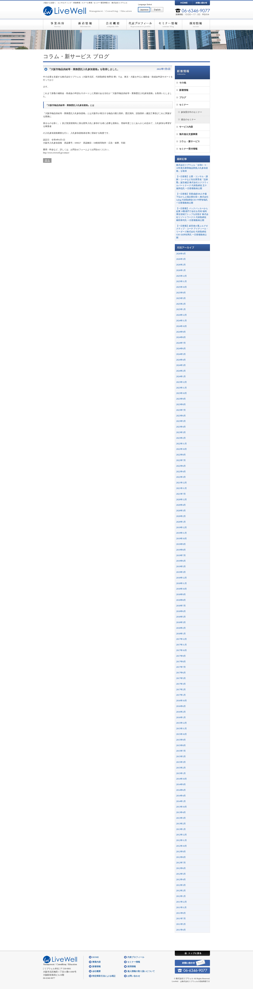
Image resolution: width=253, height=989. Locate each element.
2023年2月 (181, 438)
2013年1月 (181, 829)
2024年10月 (181, 326)
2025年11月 (181, 281)
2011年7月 (181, 918)
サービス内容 (186, 126)
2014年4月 (181, 795)
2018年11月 (181, 583)
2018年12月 (181, 577)
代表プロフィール (140, 24)
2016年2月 (181, 712)
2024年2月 (181, 371)
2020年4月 (181, 505)
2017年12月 (181, 639)
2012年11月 (181, 840)
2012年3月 (181, 885)
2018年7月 (181, 605)
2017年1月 (181, 695)
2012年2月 (181, 890)
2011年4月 (181, 930)
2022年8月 (181, 454)
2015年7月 (181, 751)
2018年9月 (181, 594)
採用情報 (196, 24)
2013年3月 (181, 818)
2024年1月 (181, 376)
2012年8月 (181, 857)
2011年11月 (181, 907)
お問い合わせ (201, 2)
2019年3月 (181, 572)
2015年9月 (181, 740)
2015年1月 (181, 773)
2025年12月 (181, 276)
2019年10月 (181, 538)
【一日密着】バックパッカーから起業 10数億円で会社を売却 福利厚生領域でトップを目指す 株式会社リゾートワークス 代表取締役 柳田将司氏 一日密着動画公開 (192, 214)
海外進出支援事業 (188, 134)
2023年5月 (181, 421)
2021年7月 (181, 494)
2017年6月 (181, 672)
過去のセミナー (188, 119)
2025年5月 (181, 298)
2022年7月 (181, 460)
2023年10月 (181, 393)
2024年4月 (181, 360)
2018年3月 (181, 622)
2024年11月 (181, 320)
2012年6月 (181, 868)
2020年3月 (181, 510)
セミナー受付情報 (188, 148)
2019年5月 (181, 566)
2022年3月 (181, 477)
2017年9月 (181, 656)
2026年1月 (181, 270)
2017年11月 (181, 644)
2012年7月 (181, 862)
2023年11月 (181, 387)
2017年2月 (181, 689)
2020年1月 (181, 522)
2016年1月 (181, 717)
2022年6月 (181, 466)
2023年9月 (181, 399)
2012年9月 (181, 851)
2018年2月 (181, 628)
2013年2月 (181, 823)
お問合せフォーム (78, 149)
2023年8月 (181, 404)
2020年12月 (181, 499)
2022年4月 (181, 471)
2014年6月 (181, 790)
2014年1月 (181, 801)
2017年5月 (181, 678)
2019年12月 (181, 527)
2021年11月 (181, 488)
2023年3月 (181, 432)
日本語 (144, 9)
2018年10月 (181, 589)
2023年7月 (181, 410)
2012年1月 (181, 896)
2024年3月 (181, 365)
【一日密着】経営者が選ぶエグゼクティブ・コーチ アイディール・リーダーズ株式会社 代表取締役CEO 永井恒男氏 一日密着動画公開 (192, 232)
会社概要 (112, 24)
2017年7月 (181, 667)
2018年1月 (181, 633)
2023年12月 (181, 382)
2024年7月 (181, 343)
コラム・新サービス (67, 56)
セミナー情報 (168, 24)
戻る (47, 160)
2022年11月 (181, 443)
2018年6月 (181, 611)
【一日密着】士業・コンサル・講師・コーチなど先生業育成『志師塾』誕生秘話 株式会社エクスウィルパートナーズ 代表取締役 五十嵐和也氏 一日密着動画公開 (192, 182)
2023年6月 (181, 415)
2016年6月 (181, 706)
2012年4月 (181, 879)
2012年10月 (181, 846)
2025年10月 (181, 287)
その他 (182, 82)
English (157, 9)
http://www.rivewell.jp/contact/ (56, 153)
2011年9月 (181, 913)
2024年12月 (181, 315)
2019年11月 (181, 533)
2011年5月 (181, 924)
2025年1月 (181, 309)
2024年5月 (181, 354)
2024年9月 (181, 332)
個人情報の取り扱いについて (141, 971)
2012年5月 (181, 874)
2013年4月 (181, 812)
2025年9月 (181, 292)
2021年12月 (181, 482)
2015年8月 (181, 745)
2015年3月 (181, 762)
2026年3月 (181, 259)
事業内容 (57, 24)
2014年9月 (181, 784)
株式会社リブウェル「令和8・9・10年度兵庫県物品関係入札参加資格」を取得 (192, 168)
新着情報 (85, 24)
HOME (183, 2)
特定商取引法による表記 (103, 976)
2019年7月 (181, 555)
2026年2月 (181, 264)
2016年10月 (181, 700)
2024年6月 (181, 348)
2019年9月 (181, 544)
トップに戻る (192, 953)
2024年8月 (181, 337)
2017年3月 (181, 684)
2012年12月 (181, 834)
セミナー (183, 104)
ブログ (101, 56)
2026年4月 (181, 253)
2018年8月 (181, 600)
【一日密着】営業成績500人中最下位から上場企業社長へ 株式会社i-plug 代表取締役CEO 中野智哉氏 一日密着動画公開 (192, 198)
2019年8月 (181, 550)
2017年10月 (181, 650)
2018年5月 (181, 617)
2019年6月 (181, 561)
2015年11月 (181, 728)
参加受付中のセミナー (191, 112)
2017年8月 (181, 661)
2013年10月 (181, 807)
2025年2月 (181, 304)
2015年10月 (181, 734)
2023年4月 (181, 427)
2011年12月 (181, 902)
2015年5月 (181, 756)
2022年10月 (181, 449)
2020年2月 (181, 516)
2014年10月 (181, 779)
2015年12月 (181, 723)
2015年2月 (181, 767)
